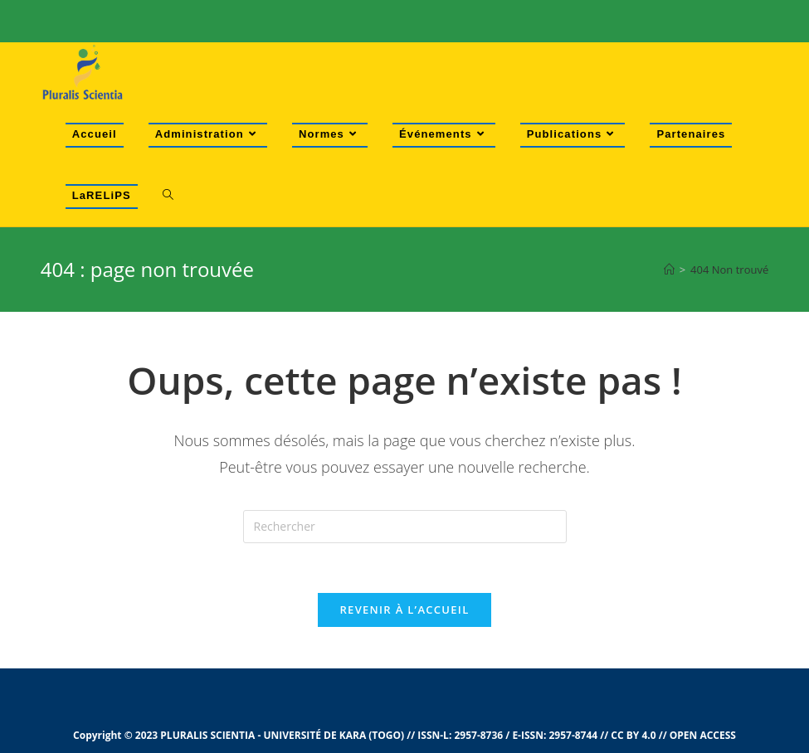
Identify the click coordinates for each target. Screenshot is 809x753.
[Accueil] (669, 269)
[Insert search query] (405, 526)
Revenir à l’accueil (404, 609)
